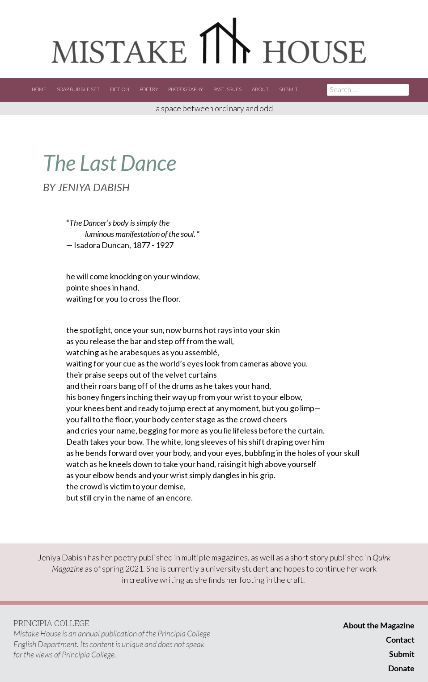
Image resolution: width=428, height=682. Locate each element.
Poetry (149, 89)
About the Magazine (379, 625)
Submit (288, 89)
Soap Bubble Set (78, 89)
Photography (185, 89)
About (260, 89)
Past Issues (227, 89)
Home (39, 89)
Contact (400, 639)
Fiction (119, 89)
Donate (401, 668)
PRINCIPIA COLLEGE (51, 623)
